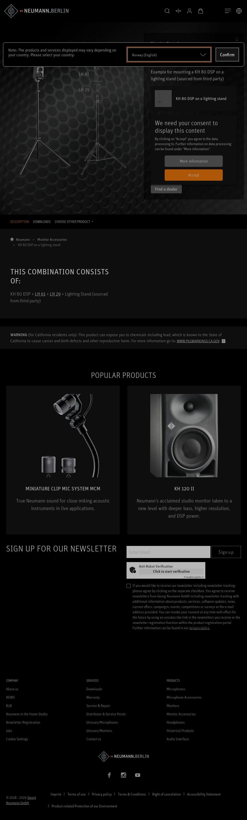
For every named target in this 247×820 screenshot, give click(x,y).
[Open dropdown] (169, 54)
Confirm (227, 54)
